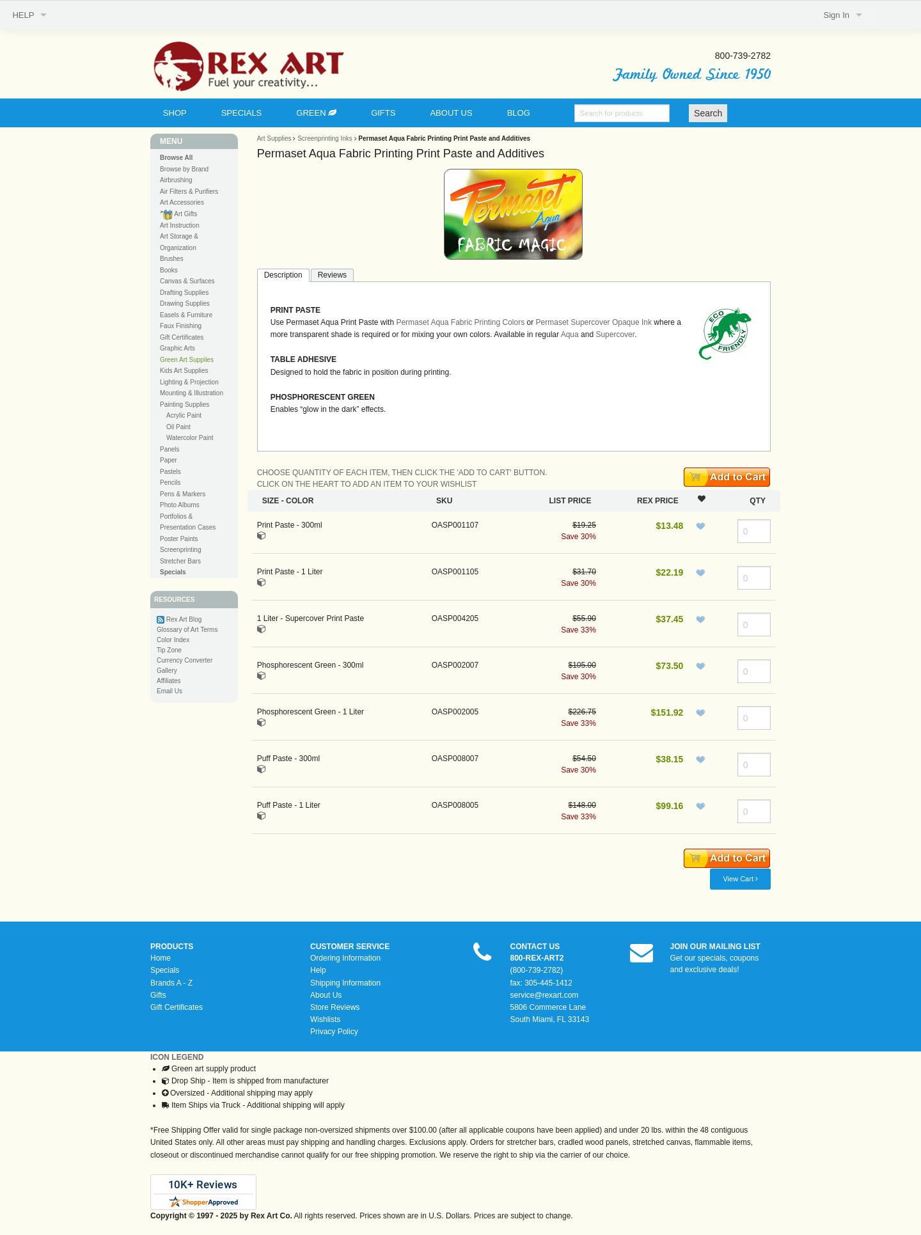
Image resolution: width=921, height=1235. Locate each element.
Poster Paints (179, 538)
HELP (23, 15)
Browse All (176, 157)
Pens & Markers (182, 494)
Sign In (836, 15)
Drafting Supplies (184, 292)
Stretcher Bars (180, 561)
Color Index (173, 639)
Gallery (167, 670)
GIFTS (383, 113)
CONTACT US (535, 946)
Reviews (332, 275)
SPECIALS (241, 113)
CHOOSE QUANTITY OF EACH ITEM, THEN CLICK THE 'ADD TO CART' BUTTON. (402, 472)
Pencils (170, 482)
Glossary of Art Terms (187, 629)
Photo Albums (180, 504)
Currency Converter (184, 660)
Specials (164, 970)
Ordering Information (345, 958)
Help (318, 970)
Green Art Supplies (187, 359)
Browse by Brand (184, 169)
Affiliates (169, 680)
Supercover (614, 334)
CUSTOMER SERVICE (350, 946)
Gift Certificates (181, 337)
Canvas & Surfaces (187, 281)
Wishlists (325, 1019)
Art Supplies (274, 138)
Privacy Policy (334, 1031)
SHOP (175, 113)
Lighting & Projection (189, 382)
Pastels (170, 471)
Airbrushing (176, 180)
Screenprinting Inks (324, 138)
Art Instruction (180, 225)
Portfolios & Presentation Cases (188, 522)
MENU (171, 141)
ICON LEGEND (176, 1057)
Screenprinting (180, 549)
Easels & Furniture (186, 315)
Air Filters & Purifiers (189, 191)
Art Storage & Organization (179, 242)
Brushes (172, 258)
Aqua (570, 334)
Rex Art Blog (184, 619)
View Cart (740, 879)
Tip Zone (169, 650)
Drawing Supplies (185, 303)
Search (708, 113)
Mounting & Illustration (191, 393)
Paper (168, 460)
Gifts (158, 995)
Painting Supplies (184, 404)
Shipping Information (345, 983)
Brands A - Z (171, 983)
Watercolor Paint (190, 437)
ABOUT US (451, 113)
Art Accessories (182, 202)
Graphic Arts (177, 348)
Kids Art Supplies (184, 370)
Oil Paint (178, 426)
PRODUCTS (171, 946)
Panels (170, 449)
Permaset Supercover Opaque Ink (594, 322)
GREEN (316, 113)
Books (169, 270)
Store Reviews (334, 1007)
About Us (326, 995)
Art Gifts (178, 214)
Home (160, 958)
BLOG (518, 113)
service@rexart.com (544, 995)
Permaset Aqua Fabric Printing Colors (460, 322)
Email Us (169, 691)
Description (283, 275)
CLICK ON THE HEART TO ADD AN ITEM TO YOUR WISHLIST (367, 484)
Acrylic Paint (183, 415)
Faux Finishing (180, 325)
